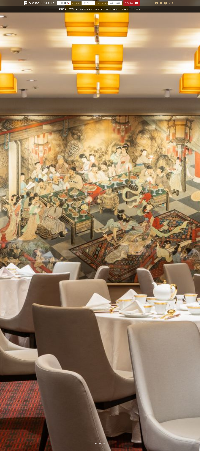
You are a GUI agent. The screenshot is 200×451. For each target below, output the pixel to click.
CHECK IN (77, 3)
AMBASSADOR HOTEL (39, 3)
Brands (116, 9)
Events (127, 9)
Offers (85, 9)
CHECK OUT (102, 3)
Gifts (136, 9)
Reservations (100, 9)
